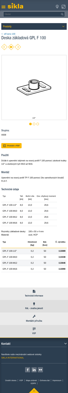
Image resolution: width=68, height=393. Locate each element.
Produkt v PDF (11, 145)
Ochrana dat (45, 380)
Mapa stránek (31, 380)
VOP (21, 380)
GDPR (33, 383)
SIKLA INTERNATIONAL (12, 358)
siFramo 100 (8, 34)
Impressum (56, 380)
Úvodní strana (10, 380)
